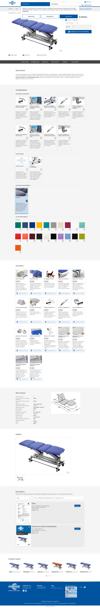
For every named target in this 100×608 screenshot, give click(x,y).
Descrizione (25, 62)
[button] (23, 498)
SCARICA (77, 506)
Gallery (65, 62)
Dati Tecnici (55, 62)
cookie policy (25, 11)
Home (15, 13)
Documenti (75, 62)
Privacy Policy (49, 602)
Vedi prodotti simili (42, 55)
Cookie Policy (56, 602)
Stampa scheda (12, 55)
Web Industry (51, 607)
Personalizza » (50, 16)
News (16, 9)
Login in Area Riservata (85, 9)
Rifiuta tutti (31, 16)
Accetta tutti (68, 16)
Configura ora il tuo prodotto (78, 32)
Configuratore (35, 62)
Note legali (43, 602)
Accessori (45, 62)
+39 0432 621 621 (87, 5)
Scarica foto (26, 55)
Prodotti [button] (10, 9)
